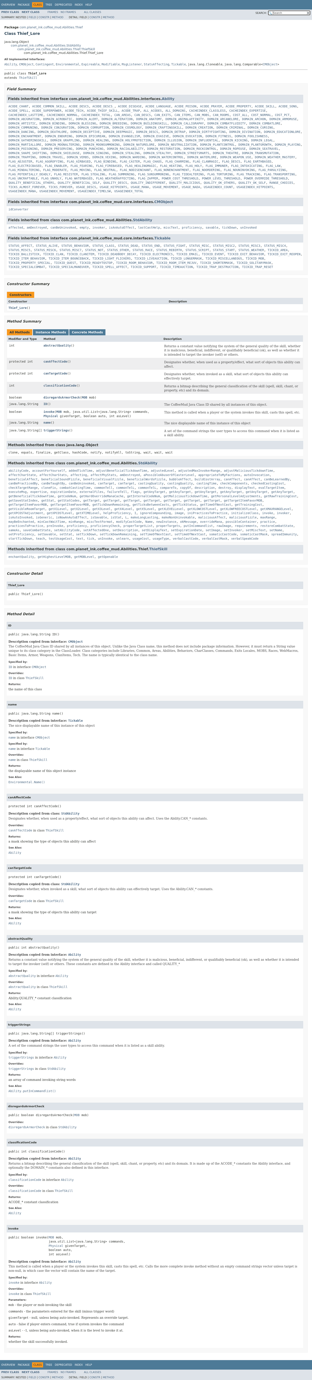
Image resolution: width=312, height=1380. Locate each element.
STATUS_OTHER (118, 250)
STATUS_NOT (94, 250)
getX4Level (123, 509)
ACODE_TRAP (131, 110)
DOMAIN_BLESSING (82, 123)
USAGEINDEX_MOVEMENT (56, 191)
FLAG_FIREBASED (109, 166)
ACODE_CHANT (18, 106)
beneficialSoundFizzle (60, 479)
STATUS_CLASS (103, 245)
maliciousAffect (212, 517)
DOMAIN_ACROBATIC (57, 119)
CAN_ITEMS (183, 115)
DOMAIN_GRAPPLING (65, 140)
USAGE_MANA (140, 187)
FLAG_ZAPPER (148, 178)
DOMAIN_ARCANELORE (222, 119)
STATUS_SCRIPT (197, 250)
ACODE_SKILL (265, 106)
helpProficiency (117, 513)
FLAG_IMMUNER (216, 166)
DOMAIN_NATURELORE (138, 144)
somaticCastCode (222, 534)
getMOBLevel (84, 556)
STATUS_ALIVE (47, 245)
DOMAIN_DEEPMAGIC (118, 132)
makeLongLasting (144, 517)
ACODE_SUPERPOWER (46, 110)
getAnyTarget (154, 492)
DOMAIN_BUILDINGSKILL (149, 123)
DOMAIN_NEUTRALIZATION (177, 144)
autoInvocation (256, 475)
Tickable (178, 64)
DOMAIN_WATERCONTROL (166, 157)
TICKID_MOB (255, 258)
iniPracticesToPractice (207, 513)
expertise (38, 492)
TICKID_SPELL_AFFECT (109, 267)
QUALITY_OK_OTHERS (219, 182)
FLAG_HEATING (171, 166)
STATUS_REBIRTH (169, 250)
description (205, 487)
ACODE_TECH (74, 110)
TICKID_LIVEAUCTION (150, 258)
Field (32, 17)
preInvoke (55, 526)
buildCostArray (207, 479)
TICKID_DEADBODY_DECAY (117, 254)
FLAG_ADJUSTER (20, 161)
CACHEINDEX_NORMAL (62, 115)
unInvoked (248, 227)
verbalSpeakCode (244, 538)
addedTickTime (80, 470)
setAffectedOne (96, 530)
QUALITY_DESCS (115, 182)
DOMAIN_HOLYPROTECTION (131, 140)
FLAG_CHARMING (177, 161)
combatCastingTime (75, 487)
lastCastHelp (149, 227)
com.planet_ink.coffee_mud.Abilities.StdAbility (46, 45)
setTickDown (86, 534)
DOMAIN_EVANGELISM (124, 136)
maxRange (267, 517)
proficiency (192, 227)
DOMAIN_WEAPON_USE (235, 157)
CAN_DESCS (142, 115)
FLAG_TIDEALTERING (188, 174)
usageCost (141, 538)
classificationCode (60, 385)
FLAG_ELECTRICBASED (24, 166)
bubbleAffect (180, 479)
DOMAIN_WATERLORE (202, 157)
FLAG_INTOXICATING (246, 166)
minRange (76, 521)
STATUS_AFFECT (20, 245)
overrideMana (211, 521)
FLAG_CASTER (130, 161)
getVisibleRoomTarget (26, 509)
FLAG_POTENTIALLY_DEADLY (29, 174)
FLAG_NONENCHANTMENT (171, 170)
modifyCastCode (129, 521)
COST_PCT (282, 115)
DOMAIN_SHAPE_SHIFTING (27, 153)
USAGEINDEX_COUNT (218, 187)
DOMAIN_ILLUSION (168, 140)
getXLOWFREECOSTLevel (238, 509)
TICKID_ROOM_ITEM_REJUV (176, 263)
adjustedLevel (163, 470)
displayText (245, 487)
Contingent (45, 64)
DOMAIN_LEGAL (262, 140)
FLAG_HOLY (194, 166)
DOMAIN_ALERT (87, 119)
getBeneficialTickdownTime (31, 496)
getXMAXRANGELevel (275, 509)
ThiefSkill (28, 77)
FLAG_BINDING (105, 161)
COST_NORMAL (261, 115)
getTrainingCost (248, 504)
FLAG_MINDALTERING (23, 170)
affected (15, 227)
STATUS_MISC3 (249, 245)
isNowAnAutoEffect (71, 517)
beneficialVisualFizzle (103, 479)
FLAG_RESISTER (66, 174)
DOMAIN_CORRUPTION (93, 127)
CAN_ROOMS (221, 115)
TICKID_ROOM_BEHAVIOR (134, 263)
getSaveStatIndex (23, 500)
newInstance (166, 521)
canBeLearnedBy (276, 479)
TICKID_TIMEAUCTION (176, 267)
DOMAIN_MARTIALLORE (24, 144)
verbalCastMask (215, 538)
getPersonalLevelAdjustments (235, 496)
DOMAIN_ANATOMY (149, 119)
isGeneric (44, 517)
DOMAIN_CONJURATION (57, 127)
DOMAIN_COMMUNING (23, 127)
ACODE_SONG (288, 106)
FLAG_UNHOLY (51, 178)
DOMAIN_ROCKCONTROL (200, 148)
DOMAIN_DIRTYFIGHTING (207, 132)
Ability (10, 64)
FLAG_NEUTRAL (105, 170)
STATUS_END (151, 245)
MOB (84, 397)
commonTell (103, 487)
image (179, 513)
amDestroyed (37, 227)
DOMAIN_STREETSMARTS (192, 153)
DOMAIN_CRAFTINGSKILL (163, 127)
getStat (47, 500)
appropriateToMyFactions (219, 475)
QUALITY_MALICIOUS (184, 182)
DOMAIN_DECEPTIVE (85, 132)
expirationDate (63, 492)
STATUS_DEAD (128, 245)
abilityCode (18, 470)
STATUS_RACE (143, 250)
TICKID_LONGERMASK (186, 258)
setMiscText (256, 530)
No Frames (68, 12)
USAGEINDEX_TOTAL (129, 191)
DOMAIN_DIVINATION (244, 132)
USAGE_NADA (191, 187)
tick (90, 538)
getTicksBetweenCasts (151, 504)
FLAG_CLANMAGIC (205, 161)
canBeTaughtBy (53, 483)
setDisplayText (154, 530)
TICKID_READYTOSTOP (96, 263)
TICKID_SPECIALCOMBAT (26, 267)
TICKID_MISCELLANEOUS (223, 258)
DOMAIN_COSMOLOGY (127, 127)
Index (79, 4)
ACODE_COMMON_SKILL (48, 106)
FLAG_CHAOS (153, 161)
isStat (116, 517)
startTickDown (20, 538)
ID (45, 404)
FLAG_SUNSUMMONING (153, 174)
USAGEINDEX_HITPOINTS (255, 187)
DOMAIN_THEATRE (225, 153)
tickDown (229, 227)
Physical (51, 416)
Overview (8, 4)
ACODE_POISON (185, 106)
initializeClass (244, 513)
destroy (224, 487)
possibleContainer (241, 521)
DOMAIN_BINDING (52, 123)
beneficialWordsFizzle (146, 479)
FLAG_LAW (273, 166)
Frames (53, 12)
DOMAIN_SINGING (96, 153)
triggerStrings (56, 430)
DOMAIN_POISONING (23, 148)
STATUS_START (224, 250)
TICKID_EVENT (213, 254)
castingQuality (150, 483)
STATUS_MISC (199, 245)
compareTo (168, 487)
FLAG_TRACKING (248, 174)
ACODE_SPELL (18, 110)
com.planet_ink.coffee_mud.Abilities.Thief (51, 27)
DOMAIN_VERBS (78, 157)
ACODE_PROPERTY (238, 106)
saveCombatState (36, 530)
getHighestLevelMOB (54, 556)
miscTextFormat (99, 521)
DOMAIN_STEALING (126, 153)
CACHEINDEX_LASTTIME (25, 115)
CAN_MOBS (202, 115)
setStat (66, 534)
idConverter (18, 209)
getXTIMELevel (88, 513)
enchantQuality (21, 556)
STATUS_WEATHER (251, 250)
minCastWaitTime (51, 521)
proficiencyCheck (105, 526)
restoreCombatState (276, 526)
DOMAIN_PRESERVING (56, 148)
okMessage (188, 521)
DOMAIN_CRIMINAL (230, 127)
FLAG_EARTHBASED (257, 161)
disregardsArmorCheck (62, 397)
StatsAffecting (156, 64)
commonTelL (125, 487)
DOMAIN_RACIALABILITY (125, 148)
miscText (171, 227)
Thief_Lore (17, 308)
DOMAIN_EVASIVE (156, 136)
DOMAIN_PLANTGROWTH (254, 144)
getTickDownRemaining (110, 504)
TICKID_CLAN (53, 254)
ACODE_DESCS (79, 106)
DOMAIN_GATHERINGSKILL (27, 140)
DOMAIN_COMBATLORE (264, 123)
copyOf (185, 487)
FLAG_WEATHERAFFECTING (115, 178)
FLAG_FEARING (81, 166)
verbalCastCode (185, 538)
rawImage (224, 526)
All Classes (92, 12)
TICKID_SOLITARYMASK (254, 263)
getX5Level (145, 509)
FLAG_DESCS (231, 161)
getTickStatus (185, 504)
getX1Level (57, 509)
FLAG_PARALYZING (272, 170)
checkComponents (233, 483)
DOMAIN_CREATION (199, 127)
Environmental (67, 64)
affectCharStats (53, 475)
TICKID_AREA (278, 250)
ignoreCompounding (155, 513)
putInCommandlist (198, 526)
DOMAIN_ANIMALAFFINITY (184, 119)
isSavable (99, 517)
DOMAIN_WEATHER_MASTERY (275, 157)
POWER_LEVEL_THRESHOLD (221, 178)
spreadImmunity (284, 534)
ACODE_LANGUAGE (158, 106)
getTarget (91, 500)
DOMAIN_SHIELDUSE (65, 153)
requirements (246, 526)
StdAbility (142, 220)
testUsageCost (60, 538)
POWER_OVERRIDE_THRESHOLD (266, 178)
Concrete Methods (87, 332)
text (79, 538)
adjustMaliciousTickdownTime (248, 470)
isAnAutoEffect (121, 227)
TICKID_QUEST (65, 263)
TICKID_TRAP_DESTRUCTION (217, 267)
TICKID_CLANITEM (80, 254)
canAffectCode (55, 361)
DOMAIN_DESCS (147, 132)
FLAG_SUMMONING (121, 174)
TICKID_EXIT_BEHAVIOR (246, 254)
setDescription (125, 530)
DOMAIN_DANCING (21, 132)
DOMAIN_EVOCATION (187, 136)
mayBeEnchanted (21, 521)
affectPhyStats (103, 475)
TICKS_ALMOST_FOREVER (26, 187)
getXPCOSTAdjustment (25, 513)
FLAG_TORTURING (220, 174)
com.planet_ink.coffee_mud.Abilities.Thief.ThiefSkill (56, 49)
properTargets (168, 526)
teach (40, 538)
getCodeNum (67, 496)
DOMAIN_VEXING (104, 157)
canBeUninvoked (63, 227)
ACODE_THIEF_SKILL (102, 110)
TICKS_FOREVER (60, 187)
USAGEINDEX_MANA (22, 191)
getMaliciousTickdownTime (185, 496)
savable (211, 227)
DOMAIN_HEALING (96, 140)
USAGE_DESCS (86, 187)
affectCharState (22, 475)
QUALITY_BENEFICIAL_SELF (79, 182)
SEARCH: (261, 13)
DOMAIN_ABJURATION (23, 119)
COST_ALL (240, 115)
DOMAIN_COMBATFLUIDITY (226, 123)
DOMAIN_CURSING (260, 127)
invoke (49, 411)
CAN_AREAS (122, 115)
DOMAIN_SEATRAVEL (264, 148)
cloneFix (48, 487)
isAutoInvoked (20, 517)
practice (267, 521)
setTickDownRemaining (118, 534)
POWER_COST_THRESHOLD (180, 178)
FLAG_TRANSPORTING (279, 174)
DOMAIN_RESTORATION (163, 148)
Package (24, 4)
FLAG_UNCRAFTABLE (23, 178)
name (47, 422)
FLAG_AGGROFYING (49, 161)
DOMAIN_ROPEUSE (233, 148)
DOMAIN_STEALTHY (157, 153)
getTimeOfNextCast (215, 504)
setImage (212, 530)
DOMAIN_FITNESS (218, 136)
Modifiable (111, 64)
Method (57, 17)
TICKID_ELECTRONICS (156, 254)
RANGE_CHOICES (281, 182)
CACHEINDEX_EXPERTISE (247, 110)
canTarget (106, 483)
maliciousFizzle (243, 517)
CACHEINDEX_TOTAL (96, 115)
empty (84, 227)
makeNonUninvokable (178, 517)
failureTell (117, 492)
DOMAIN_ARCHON (254, 119)
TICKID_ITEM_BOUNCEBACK (68, 258)
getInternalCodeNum (143, 496)
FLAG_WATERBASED (78, 178)
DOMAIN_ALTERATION (117, 119)
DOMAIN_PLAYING (288, 144)
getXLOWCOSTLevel (202, 509)
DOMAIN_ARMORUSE (283, 119)
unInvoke (105, 538)
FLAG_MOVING (81, 170)
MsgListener (132, 64)
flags (135, 492)
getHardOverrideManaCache (101, 496)
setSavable (47, 534)
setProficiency (21, 534)
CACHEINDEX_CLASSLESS (207, 110)
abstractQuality (57, 345)
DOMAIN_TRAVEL (51, 157)
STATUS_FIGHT (175, 245)
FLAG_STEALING (93, 174)
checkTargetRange (23, 487)
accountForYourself (48, 470)
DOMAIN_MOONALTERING (62, 144)
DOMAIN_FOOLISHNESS (251, 136)
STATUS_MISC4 (275, 245)
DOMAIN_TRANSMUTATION (260, 153)
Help (88, 4)
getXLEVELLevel (171, 509)
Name (149, 521)
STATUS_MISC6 (45, 250)
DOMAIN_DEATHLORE (52, 132)
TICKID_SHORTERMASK (216, 263)
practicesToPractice (25, 526)
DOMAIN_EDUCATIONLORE (282, 132)
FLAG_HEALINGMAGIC (140, 166)
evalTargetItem (271, 487)
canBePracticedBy (23, 483)
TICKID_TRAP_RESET (257, 267)
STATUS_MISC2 (224, 245)
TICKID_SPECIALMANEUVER (68, 267)
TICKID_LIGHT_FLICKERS (111, 258)
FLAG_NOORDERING (206, 170)
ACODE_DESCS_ (103, 106)
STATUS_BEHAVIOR (75, 245)
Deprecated (63, 4)
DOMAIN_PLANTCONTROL (217, 144)
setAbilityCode (67, 530)
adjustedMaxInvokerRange (199, 470)
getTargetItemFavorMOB (243, 500)
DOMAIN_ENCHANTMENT (24, 136)
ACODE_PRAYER (211, 106)
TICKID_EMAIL (187, 254)
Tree (48, 4)
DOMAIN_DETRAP (174, 132)
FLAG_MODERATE (55, 170)
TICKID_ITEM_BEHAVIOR (26, 258)
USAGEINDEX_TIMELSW (94, 191)
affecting (79, 475)
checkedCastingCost (267, 483)
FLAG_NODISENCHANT (135, 170)
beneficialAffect (23, 479)
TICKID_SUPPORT (143, 267)
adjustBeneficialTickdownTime (121, 470)
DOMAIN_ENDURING (58, 136)
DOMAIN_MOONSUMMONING (101, 144)
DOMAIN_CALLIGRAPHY (187, 123)
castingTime (206, 483)
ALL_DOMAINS (175, 110)
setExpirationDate (186, 530)
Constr (44, 17)
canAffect (232, 479)
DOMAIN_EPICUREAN (90, 136)
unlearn (122, 538)
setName (275, 530)
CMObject (26, 64)
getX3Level (101, 509)
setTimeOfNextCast (155, 534)
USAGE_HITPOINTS (113, 187)
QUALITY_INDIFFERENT (148, 182)
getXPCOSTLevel (59, 513)
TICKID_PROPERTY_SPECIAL (29, 263)
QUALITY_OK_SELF (252, 182)
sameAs (13, 530)
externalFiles (91, 492)
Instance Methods (51, 332)
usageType (161, 538)
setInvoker (233, 530)
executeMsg (17, 492)
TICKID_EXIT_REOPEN (284, 254)
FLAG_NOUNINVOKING (239, 170)
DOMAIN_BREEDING (113, 123)
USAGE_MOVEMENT (165, 187)
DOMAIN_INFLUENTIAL (202, 140)
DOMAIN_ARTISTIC (22, 123)
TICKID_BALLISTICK (23, 254)
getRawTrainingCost (280, 496)
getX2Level (80, 509)
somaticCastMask (254, 534)
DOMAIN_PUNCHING (89, 148)
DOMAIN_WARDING (132, 157)
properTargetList (138, 526)
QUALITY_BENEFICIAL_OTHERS (31, 182)
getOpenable (108, 556)
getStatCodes (69, 500)
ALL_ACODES (153, 110)
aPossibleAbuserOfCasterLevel (169, 475)
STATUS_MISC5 (19, 250)
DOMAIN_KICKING (234, 140)
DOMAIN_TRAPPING (22, 157)
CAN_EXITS (162, 115)
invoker (98, 227)
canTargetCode (55, 373)
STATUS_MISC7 (70, 250)
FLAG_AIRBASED (79, 161)
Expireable (90, 64)
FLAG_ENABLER (56, 166)
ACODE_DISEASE (130, 106)
